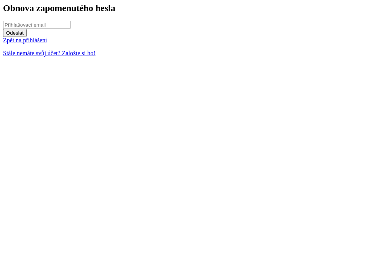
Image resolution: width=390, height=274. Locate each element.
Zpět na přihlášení (25, 40)
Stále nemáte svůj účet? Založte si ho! (49, 53)
